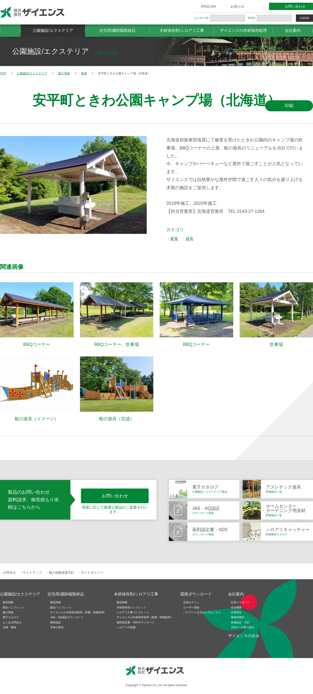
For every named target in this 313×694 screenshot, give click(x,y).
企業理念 (236, 612)
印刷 (289, 105)
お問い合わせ (295, 6)
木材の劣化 (57, 627)
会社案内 (293, 30)
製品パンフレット (13, 607)
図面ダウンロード (196, 594)
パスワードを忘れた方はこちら (202, 612)
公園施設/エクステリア (53, 30)
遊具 (189, 239)
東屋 (174, 239)
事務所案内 (237, 617)
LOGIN (304, 18)
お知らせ (237, 6)
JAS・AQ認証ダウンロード (66, 617)
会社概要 (236, 607)
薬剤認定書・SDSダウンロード (136, 622)
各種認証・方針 (240, 622)
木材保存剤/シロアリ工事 (182, 30)
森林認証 (55, 622)
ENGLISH (208, 6)
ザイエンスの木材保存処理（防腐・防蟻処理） (78, 612)
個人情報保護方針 (61, 572)
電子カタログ (11, 617)
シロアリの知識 (126, 627)
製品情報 (8, 602)
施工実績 (8, 612)
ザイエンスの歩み (243, 636)
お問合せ (9, 572)
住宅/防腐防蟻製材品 (117, 30)
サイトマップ (32, 572)
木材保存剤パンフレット (131, 607)
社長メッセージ (240, 602)
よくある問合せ (12, 622)
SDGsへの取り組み (242, 627)
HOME (10, 30)
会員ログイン (191, 602)
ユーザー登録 (191, 607)
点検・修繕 (9, 627)
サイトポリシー (92, 572)
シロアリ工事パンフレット (133, 612)
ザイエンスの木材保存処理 (243, 30)
